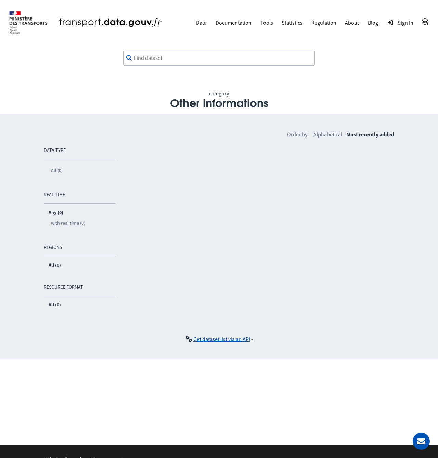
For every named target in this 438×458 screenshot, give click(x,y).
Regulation (323, 22)
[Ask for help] (421, 441)
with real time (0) (68, 223)
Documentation (234, 22)
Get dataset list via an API (221, 339)
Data (201, 22)
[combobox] (219, 58)
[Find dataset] (219, 58)
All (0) (57, 170)
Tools (266, 22)
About (352, 22)
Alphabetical (327, 134)
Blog (373, 22)
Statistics (292, 22)
